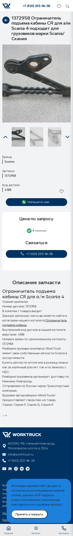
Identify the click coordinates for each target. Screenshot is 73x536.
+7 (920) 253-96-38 (36, 6)
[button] (5, 137)
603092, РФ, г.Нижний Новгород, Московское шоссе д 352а (31, 446)
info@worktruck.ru (20, 454)
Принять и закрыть (29, 514)
